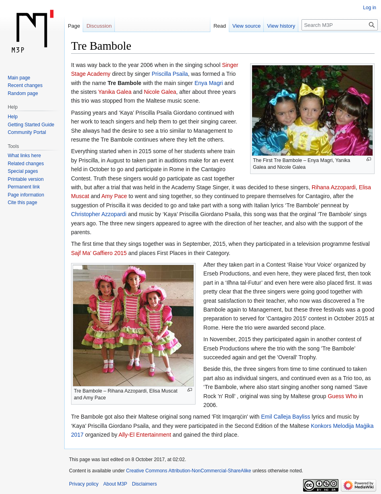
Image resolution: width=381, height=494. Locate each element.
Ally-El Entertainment (144, 434)
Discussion (99, 26)
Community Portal (27, 132)
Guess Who (342, 396)
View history (281, 26)
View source (246, 26)
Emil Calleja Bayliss (285, 416)
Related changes (26, 163)
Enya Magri (208, 83)
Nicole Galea (160, 92)
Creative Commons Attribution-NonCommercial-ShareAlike (188, 471)
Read (220, 26)
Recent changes (25, 85)
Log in (369, 7)
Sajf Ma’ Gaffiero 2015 (99, 253)
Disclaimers (144, 484)
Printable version (25, 179)
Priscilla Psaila (170, 74)
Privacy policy (83, 484)
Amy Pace (114, 196)
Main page (19, 78)
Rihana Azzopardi (334, 187)
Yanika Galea (114, 92)
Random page (23, 93)
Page (74, 26)
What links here (24, 155)
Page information (26, 195)
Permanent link (24, 187)
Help (13, 116)
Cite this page (22, 202)
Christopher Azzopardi (98, 214)
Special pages (23, 171)
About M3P (115, 484)
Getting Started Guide (31, 125)
